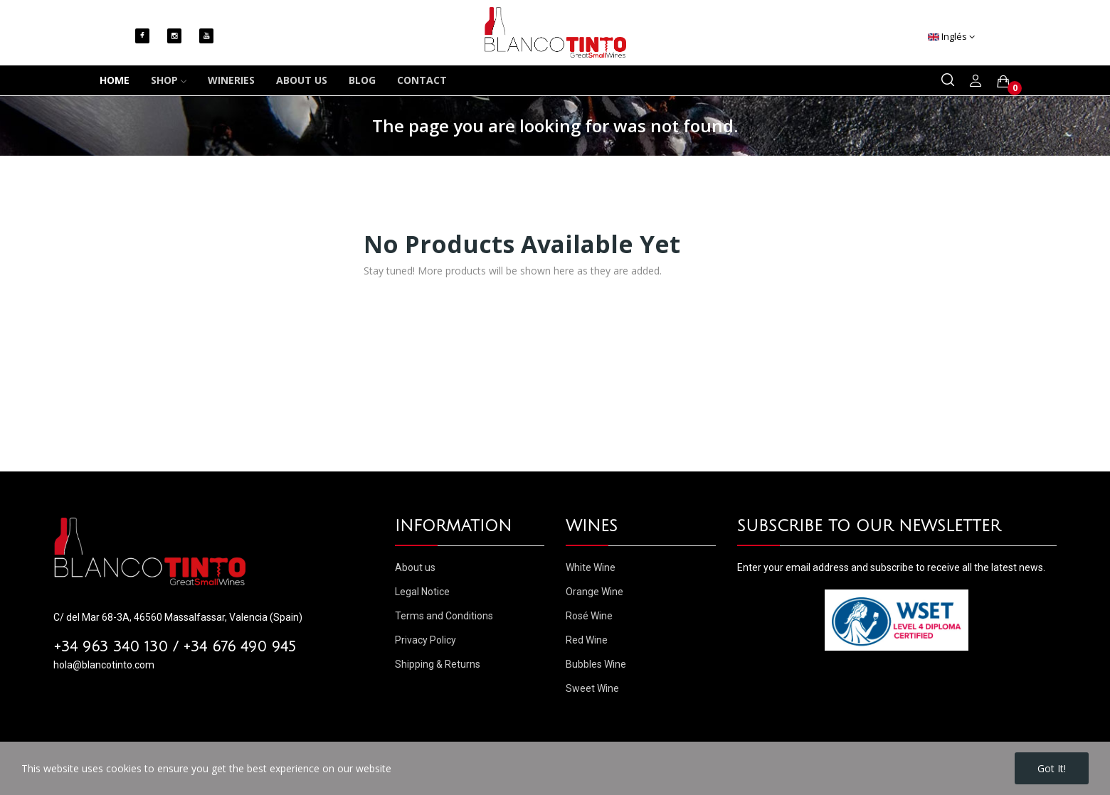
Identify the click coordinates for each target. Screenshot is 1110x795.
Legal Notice (422, 591)
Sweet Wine (592, 688)
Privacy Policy (425, 640)
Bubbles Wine (596, 664)
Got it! (1051, 768)
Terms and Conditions (444, 615)
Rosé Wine (589, 615)
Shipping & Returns (437, 664)
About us (415, 567)
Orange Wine (594, 591)
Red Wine (587, 640)
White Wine (590, 567)
